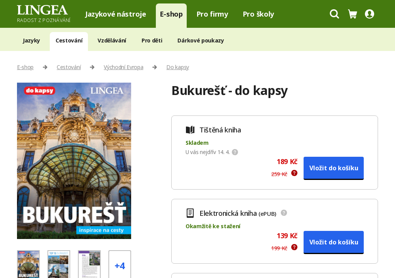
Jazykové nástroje (115, 14)
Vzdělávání (112, 40)
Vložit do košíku (333, 168)
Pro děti (152, 40)
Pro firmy (212, 14)
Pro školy (258, 14)
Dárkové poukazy (200, 40)
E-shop (171, 14)
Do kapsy (177, 67)
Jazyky (31, 40)
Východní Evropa (123, 67)
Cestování (69, 40)
